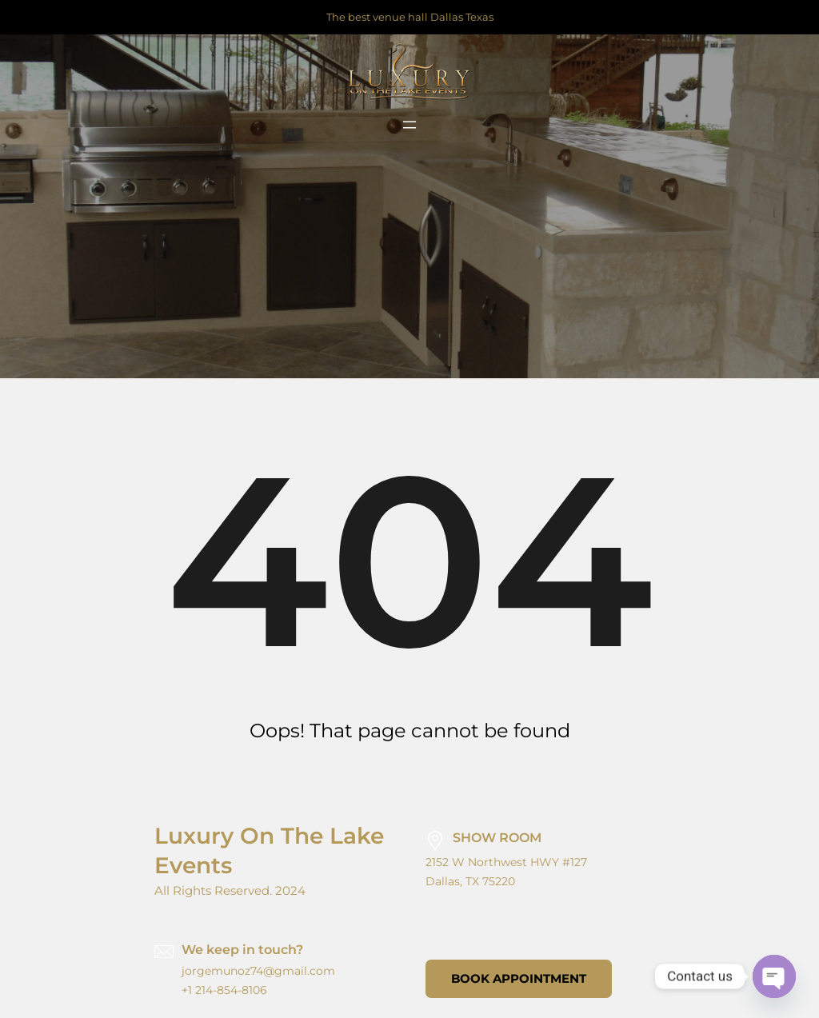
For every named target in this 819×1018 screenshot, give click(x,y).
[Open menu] (409, 125)
